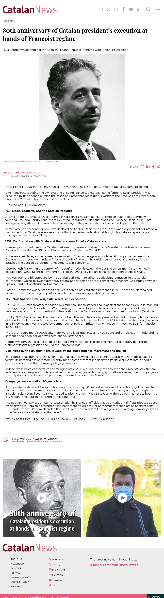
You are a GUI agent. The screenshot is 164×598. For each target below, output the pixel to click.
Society (8, 21)
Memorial (80, 419)
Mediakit (16, 586)
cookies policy (20, 582)
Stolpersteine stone (21, 387)
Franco (39, 419)
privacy (15, 573)
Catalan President (17, 419)
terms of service (21, 577)
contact (16, 568)
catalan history (102, 419)
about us (16, 559)
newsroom (17, 563)
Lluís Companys (59, 419)
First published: (11, 176)
